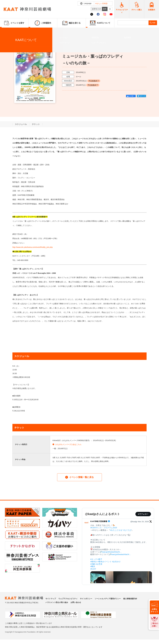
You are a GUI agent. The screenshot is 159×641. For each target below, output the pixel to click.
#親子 (100, 559)
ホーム (6, 31)
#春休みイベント (105, 561)
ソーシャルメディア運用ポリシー (108, 599)
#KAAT (93, 569)
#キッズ (93, 559)
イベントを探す (15, 31)
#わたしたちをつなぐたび (120, 530)
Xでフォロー (143, 514)
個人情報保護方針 (130, 599)
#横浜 (92, 566)
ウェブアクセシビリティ (68, 599)
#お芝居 (99, 564)
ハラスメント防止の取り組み (56, 602)
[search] (133, 22)
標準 (104, 9)
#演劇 (92, 564)
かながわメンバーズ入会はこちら (67, 444)
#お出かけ (116, 561)
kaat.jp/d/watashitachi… (112, 552)
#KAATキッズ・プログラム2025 (103, 528)
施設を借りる (71, 23)
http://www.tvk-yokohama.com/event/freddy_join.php (32, 247)
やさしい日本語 (101, 3)
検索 (154, 23)
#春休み (93, 561)
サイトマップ (50, 599)
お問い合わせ (76, 602)
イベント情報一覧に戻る (79, 477)
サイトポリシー (86, 599)
